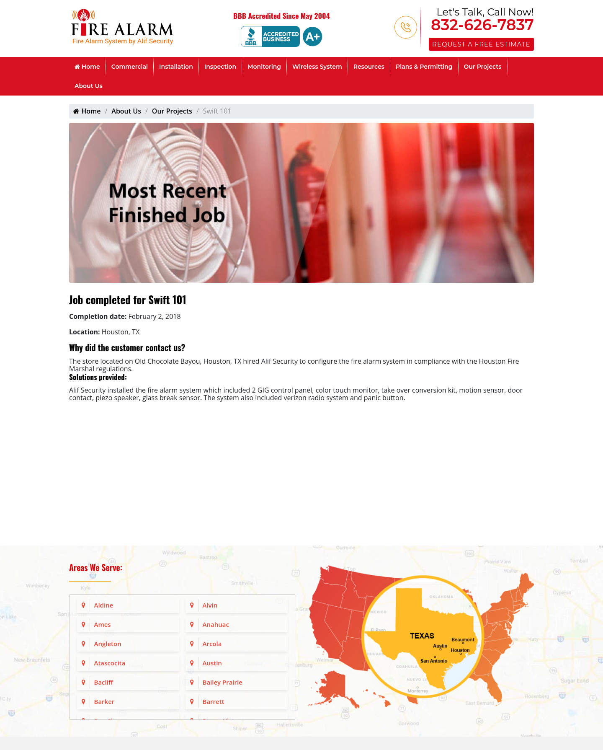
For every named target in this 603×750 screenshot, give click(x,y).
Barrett (213, 701)
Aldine (103, 605)
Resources (368, 66)
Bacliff (103, 682)
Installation (176, 66)
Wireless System (317, 66)
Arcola (212, 643)
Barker (104, 701)
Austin (212, 663)
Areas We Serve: (95, 567)
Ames (102, 624)
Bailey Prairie (222, 682)
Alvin (210, 605)
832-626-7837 (482, 25)
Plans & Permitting (424, 66)
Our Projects (483, 66)
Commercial (129, 66)
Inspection (220, 66)
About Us (89, 86)
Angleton (107, 643)
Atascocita (110, 663)
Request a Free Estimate (481, 44)
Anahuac (216, 624)
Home (87, 66)
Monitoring (264, 66)
